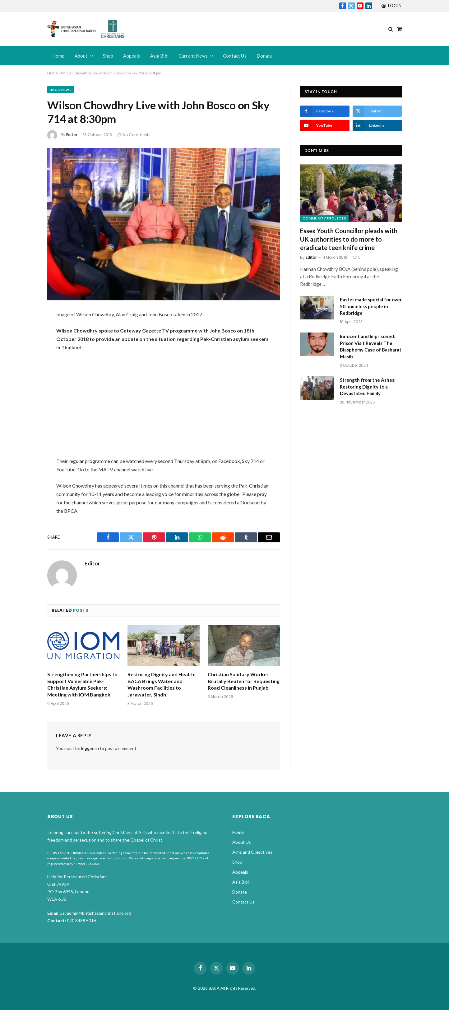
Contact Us (235, 56)
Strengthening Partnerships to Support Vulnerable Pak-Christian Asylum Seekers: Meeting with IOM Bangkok (82, 684)
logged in (90, 748)
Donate (265, 56)
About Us (241, 842)
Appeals (131, 56)
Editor (71, 134)
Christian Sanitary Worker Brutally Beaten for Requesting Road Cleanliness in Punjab (244, 681)
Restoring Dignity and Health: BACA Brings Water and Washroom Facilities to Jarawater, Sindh (161, 684)
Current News (193, 56)
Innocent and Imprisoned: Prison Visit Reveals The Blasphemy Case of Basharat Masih (370, 346)
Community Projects (324, 218)
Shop (108, 56)
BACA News (61, 89)
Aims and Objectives (252, 852)
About (81, 56)
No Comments (134, 134)
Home (58, 56)
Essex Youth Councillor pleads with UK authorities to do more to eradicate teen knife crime (348, 239)
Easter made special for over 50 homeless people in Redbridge (371, 306)
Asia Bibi (159, 56)
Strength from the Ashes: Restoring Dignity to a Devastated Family (368, 386)
